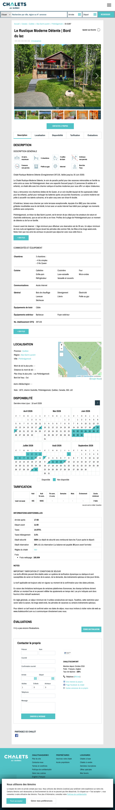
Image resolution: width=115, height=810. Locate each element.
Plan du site (36, 758)
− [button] (61, 349)
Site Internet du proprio (74, 681)
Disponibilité (57, 135)
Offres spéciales (86, 769)
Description (22, 135)
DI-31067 (68, 23)
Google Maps (95, 378)
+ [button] (61, 345)
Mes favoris (84, 773)
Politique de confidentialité (41, 769)
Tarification (75, 135)
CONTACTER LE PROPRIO (60, 126)
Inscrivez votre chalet (64, 758)
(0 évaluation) (36, 41)
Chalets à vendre (86, 762)
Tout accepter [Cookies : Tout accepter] (16, 801)
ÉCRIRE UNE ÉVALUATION (91, 629)
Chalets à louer (85, 758)
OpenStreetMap (88, 376)
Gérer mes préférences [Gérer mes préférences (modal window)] (41, 801)
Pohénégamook (25, 358)
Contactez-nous (37, 762)
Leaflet (79, 376)
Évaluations (93, 135)
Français (42, 776)
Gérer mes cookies (39, 773)
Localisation (40, 135)
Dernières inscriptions (88, 765)
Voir (35, 549)
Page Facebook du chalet (75, 684)
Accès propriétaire (62, 762)
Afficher (77, 676)
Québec (25, 350)
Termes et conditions (39, 765)
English (35, 776)
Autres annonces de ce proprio (77, 688)
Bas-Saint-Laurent (28, 354)
